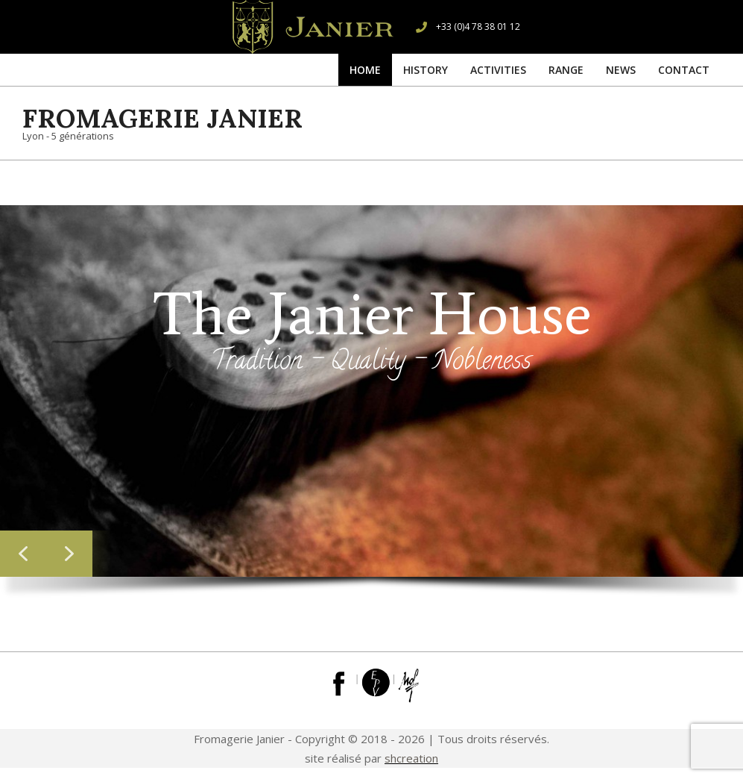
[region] (371, 407)
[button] (23, 554)
